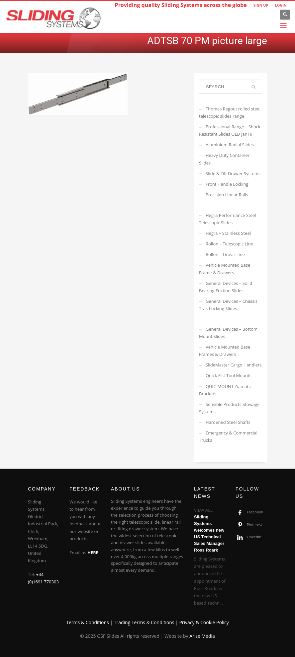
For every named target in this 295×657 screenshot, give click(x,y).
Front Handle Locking (227, 184)
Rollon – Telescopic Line (229, 244)
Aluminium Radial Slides (230, 145)
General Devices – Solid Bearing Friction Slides (225, 287)
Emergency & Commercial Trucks (228, 436)
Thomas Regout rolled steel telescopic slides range (229, 112)
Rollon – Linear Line (225, 254)
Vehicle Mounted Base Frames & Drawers (224, 350)
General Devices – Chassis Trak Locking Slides (228, 304)
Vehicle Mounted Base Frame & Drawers (224, 268)
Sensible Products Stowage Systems (229, 408)
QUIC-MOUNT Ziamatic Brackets (225, 390)
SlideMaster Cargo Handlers (234, 365)
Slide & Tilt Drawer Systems (233, 173)
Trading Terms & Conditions (144, 622)
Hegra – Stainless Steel (228, 233)
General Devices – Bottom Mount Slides (228, 332)
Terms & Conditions (87, 622)
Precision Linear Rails (227, 195)
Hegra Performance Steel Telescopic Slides (227, 219)
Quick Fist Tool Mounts (228, 375)
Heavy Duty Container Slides (224, 158)
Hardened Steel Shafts (228, 422)
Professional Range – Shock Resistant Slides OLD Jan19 (229, 130)
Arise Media (202, 636)
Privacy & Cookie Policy (204, 622)
